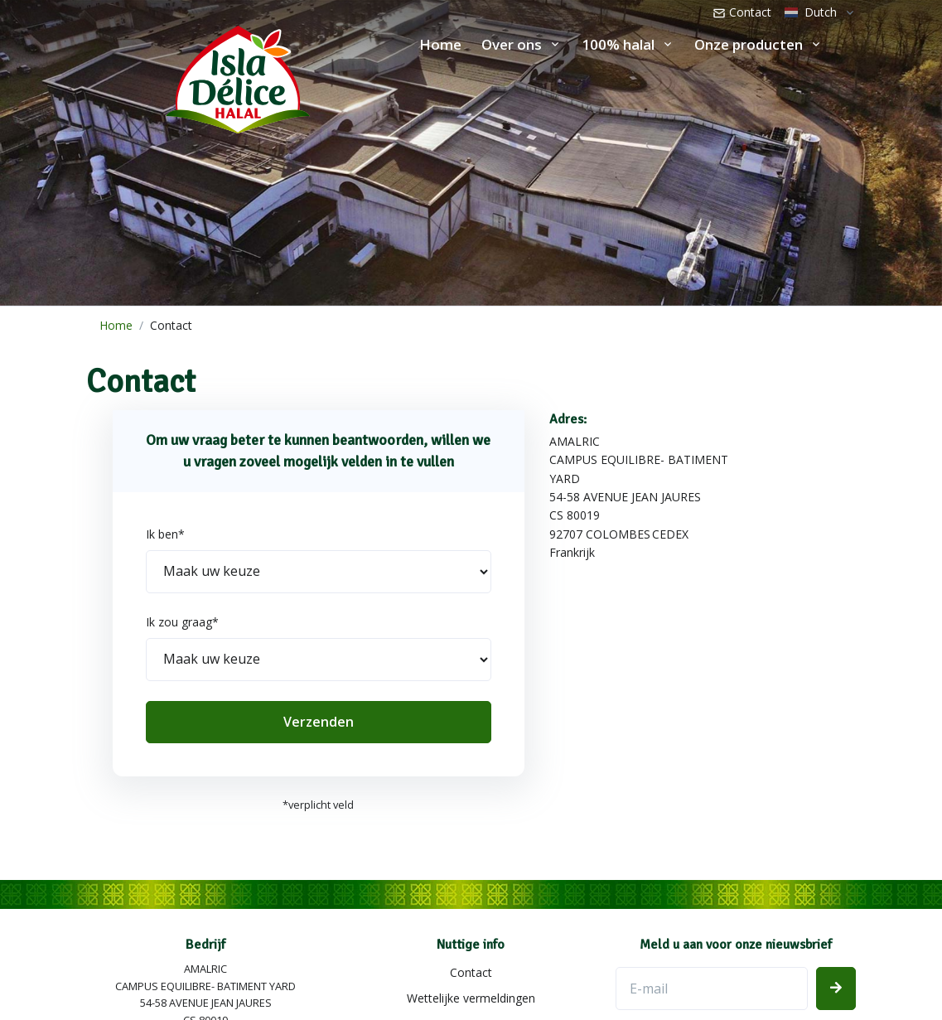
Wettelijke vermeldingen (471, 998)
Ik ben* (165, 534)
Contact (742, 12)
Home (440, 44)
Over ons (511, 44)
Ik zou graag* (182, 622)
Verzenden (318, 722)
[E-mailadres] (712, 988)
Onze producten (748, 44)
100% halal (618, 44)
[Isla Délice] (155, 75)
